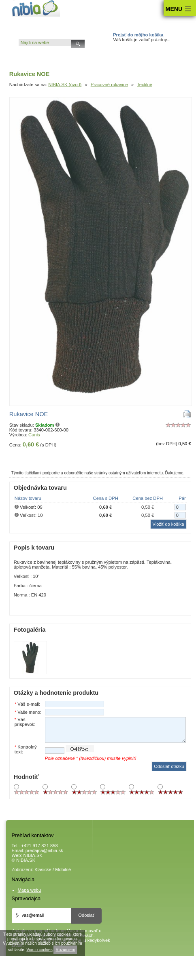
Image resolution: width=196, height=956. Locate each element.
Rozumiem (65, 950)
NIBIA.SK (33, 855)
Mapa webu (29, 890)
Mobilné (63, 869)
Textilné (144, 84)
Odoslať (86, 915)
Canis (34, 434)
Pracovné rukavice (109, 84)
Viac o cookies (39, 950)
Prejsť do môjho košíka (138, 34)
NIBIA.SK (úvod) (64, 84)
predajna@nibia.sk (44, 850)
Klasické (42, 869)
